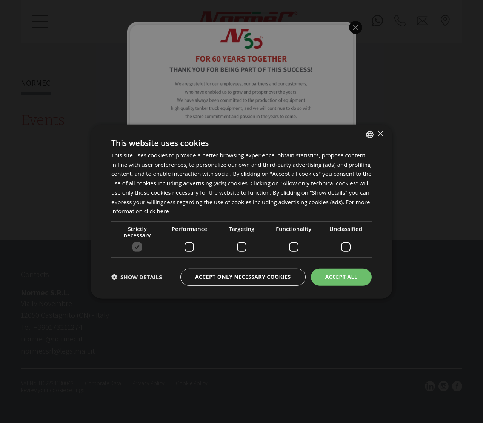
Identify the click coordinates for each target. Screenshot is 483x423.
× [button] (380, 134)
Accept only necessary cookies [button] (243, 276)
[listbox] (370, 134)
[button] (136, 277)
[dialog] (241, 211)
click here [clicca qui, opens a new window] (156, 211)
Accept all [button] (341, 276)
